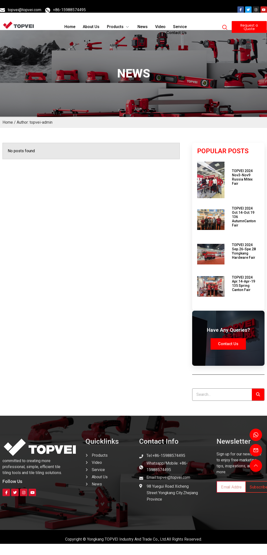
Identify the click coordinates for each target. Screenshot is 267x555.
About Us (91, 20)
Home (69, 20)
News (142, 20)
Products (118, 20)
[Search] (258, 395)
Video (160, 20)
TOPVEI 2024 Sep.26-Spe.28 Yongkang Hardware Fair (244, 251)
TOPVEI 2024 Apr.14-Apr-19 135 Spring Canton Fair (243, 283)
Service (180, 20)
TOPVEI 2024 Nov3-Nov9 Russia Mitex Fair (242, 177)
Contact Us (176, 26)
